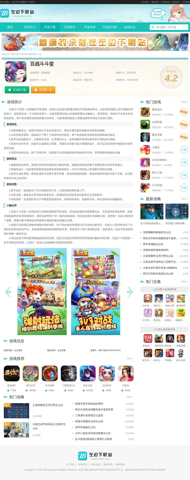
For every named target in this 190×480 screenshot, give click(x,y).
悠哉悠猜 (180, 305)
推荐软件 (176, 2)
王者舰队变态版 (170, 360)
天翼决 (125, 385)
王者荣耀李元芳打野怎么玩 (48, 405)
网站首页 (15, 54)
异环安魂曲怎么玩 (85, 427)
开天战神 (49, 385)
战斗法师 (180, 360)
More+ (130, 359)
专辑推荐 (186, 2)
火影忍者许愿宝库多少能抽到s (160, 267)
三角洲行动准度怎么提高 (89, 415)
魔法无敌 (157, 134)
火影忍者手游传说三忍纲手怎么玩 (49, 426)
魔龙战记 (157, 109)
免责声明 (107, 464)
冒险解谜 (32, 54)
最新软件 (155, 2)
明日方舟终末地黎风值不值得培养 (94, 409)
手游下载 (50, 27)
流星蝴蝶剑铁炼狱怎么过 (157, 232)
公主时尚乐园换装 (147, 320)
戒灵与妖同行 (158, 305)
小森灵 (156, 147)
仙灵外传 (106, 385)
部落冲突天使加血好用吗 (89, 403)
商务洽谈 (95, 464)
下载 (183, 112)
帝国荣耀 (180, 345)
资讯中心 (30, 27)
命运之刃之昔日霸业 (158, 360)
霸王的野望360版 (147, 360)
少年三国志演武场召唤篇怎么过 (93, 433)
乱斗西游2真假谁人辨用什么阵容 (93, 439)
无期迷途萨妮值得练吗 (155, 250)
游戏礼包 (129, 27)
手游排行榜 (110, 27)
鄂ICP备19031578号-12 (111, 469)
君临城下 (11, 385)
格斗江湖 (157, 172)
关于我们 (70, 464)
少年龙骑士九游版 (147, 305)
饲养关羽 (159, 345)
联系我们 (83, 464)
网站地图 (120, 464)
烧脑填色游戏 (180, 320)
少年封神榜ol (159, 160)
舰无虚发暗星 (170, 345)
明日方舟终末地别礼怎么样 (158, 273)
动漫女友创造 (170, 320)
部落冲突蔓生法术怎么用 (89, 421)
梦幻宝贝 (30, 385)
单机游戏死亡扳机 (147, 345)
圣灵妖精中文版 (158, 320)
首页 (10, 27)
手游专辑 (89, 27)
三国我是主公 (68, 385)
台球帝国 (157, 122)
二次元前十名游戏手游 (164, 289)
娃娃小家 (169, 305)
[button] (130, 292)
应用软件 (70, 27)
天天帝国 (157, 185)
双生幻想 (87, 385)
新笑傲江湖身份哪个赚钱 (176, 223)
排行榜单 (145, 2)
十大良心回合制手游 (164, 329)
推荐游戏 (165, 2)
